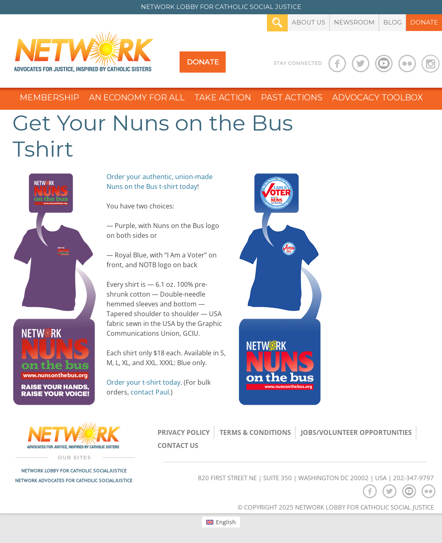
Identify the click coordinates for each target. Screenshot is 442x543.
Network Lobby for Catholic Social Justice (74, 471)
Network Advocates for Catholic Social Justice (73, 480)
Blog (392, 22)
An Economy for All (136, 97)
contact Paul (150, 392)
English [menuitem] (226, 522)
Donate (424, 22)
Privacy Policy (184, 432)
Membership (49, 97)
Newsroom (354, 22)
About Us (308, 22)
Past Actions (291, 97)
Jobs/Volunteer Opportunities (356, 432)
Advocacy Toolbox (377, 97)
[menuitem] (221, 521)
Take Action (222, 97)
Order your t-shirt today (143, 382)
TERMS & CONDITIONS (255, 432)
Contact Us (178, 445)
